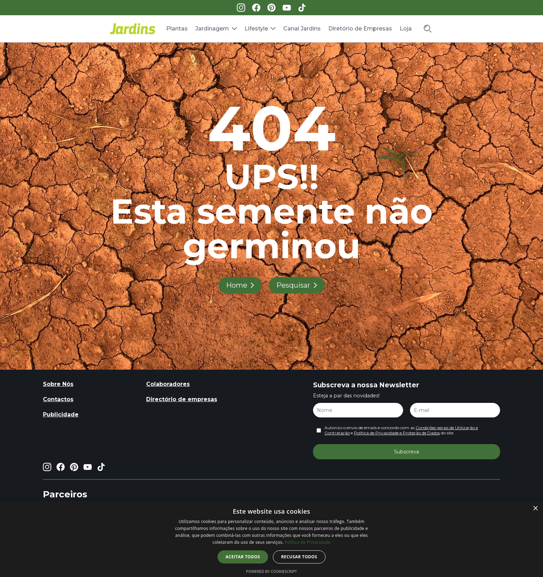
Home (236, 285)
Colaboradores (168, 384)
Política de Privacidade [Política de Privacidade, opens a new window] (307, 542)
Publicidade (61, 414)
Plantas (177, 28)
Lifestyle (256, 28)
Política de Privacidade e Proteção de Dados (397, 432)
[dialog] (271, 539)
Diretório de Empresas (360, 28)
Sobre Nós (58, 384)
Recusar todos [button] (299, 557)
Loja (406, 28)
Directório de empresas (181, 399)
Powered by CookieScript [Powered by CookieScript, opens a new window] (271, 571)
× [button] (535, 508)
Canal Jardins (302, 28)
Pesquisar (293, 285)
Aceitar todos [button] (242, 557)
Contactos (58, 399)
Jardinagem (212, 28)
